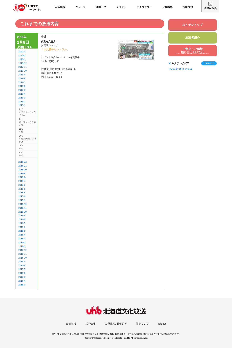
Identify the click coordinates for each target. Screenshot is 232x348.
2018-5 (21, 188)
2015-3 (21, 284)
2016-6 (21, 227)
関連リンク (142, 323)
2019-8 (21, 78)
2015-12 (22, 250)
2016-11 (22, 208)
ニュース (80, 7)
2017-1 (21, 200)
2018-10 (22, 169)
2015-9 (21, 261)
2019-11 (22, 67)
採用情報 (188, 7)
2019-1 (21, 105)
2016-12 (22, 204)
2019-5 (21, 90)
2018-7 (21, 181)
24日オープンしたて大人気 (27, 122)
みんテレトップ (192, 24)
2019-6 (21, 86)
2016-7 (21, 223)
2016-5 (21, 231)
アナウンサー (144, 7)
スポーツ (101, 7)
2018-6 (21, 185)
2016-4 (21, 234)
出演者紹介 (192, 37)
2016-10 (22, 212)
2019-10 (22, 70)
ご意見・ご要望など (116, 323)
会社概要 (167, 7)
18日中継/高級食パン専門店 (28, 139)
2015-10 (22, 257)
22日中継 (21, 130)
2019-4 (21, 94)
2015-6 (21, 273)
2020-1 (21, 59)
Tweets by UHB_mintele (180, 69)
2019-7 (21, 82)
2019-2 (21, 101)
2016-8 (21, 219)
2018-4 (21, 192)
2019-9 (21, 74)
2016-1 (21, 246)
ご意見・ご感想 (192, 50)
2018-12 (22, 162)
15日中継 (21, 147)
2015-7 (21, 269)
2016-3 (21, 238)
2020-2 (21, 55)
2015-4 (21, 280)
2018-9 (21, 173)
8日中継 (21, 154)
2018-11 (22, 165)
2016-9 (21, 215)
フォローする (209, 63)
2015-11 (22, 254)
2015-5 (21, 277)
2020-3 (21, 51)
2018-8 (21, 177)
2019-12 (22, 63)
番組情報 (60, 7)
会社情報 (71, 323)
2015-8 (21, 265)
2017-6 (21, 196)
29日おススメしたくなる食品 (27, 112)
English (162, 323)
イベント (121, 7)
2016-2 (21, 242)
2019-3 (21, 97)
